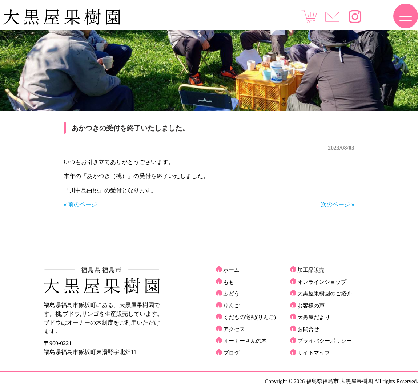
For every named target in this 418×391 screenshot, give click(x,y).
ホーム (231, 270)
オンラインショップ (321, 282)
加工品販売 (311, 270)
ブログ (231, 353)
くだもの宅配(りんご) (249, 317)
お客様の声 (311, 306)
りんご (231, 306)
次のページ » (337, 204)
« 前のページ (80, 204)
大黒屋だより (313, 317)
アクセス (234, 329)
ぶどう (231, 294)
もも (228, 282)
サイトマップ (313, 353)
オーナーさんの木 (245, 341)
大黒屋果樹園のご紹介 (324, 294)
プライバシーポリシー (324, 341)
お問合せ (308, 329)
